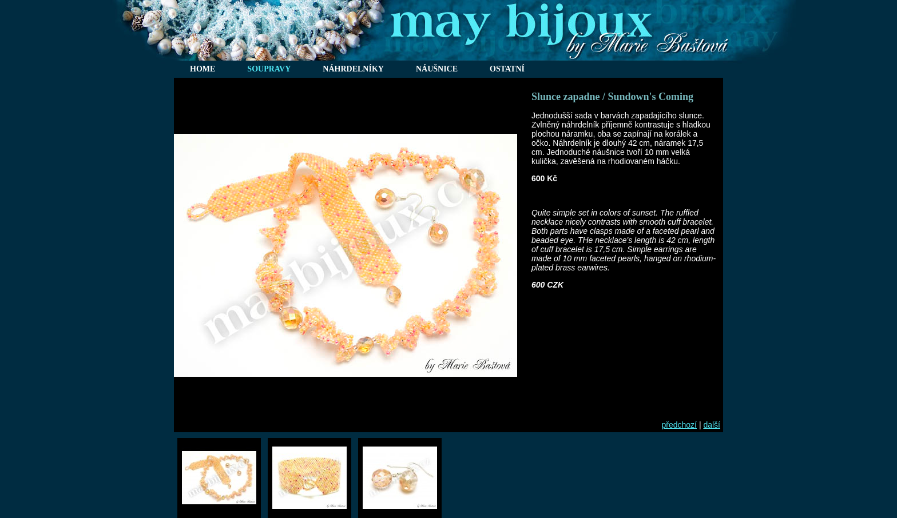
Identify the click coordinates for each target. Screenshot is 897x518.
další (711, 424)
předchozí (679, 424)
